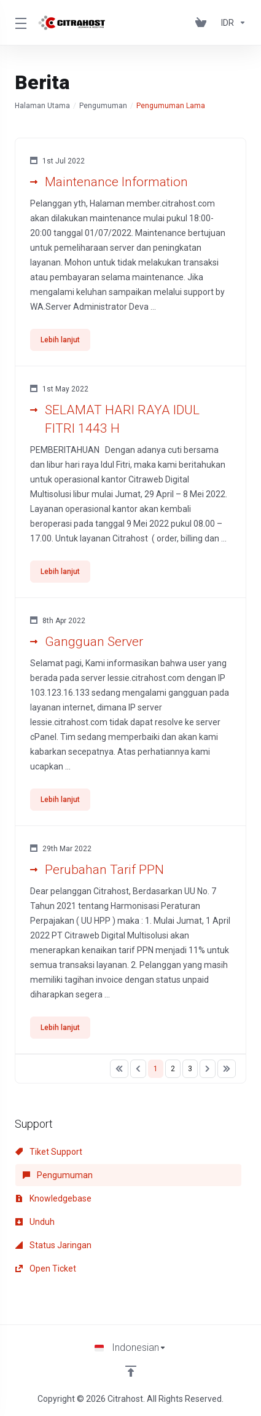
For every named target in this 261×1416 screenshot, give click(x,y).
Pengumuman (103, 105)
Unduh (35, 1222)
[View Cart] (203, 23)
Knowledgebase (53, 1198)
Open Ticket (45, 1268)
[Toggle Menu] (19, 22)
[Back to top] (130, 1371)
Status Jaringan (53, 1245)
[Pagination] (119, 1069)
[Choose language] (130, 1348)
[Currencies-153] (231, 23)
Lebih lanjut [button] (60, 340)
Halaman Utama (42, 105)
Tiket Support (48, 1152)
